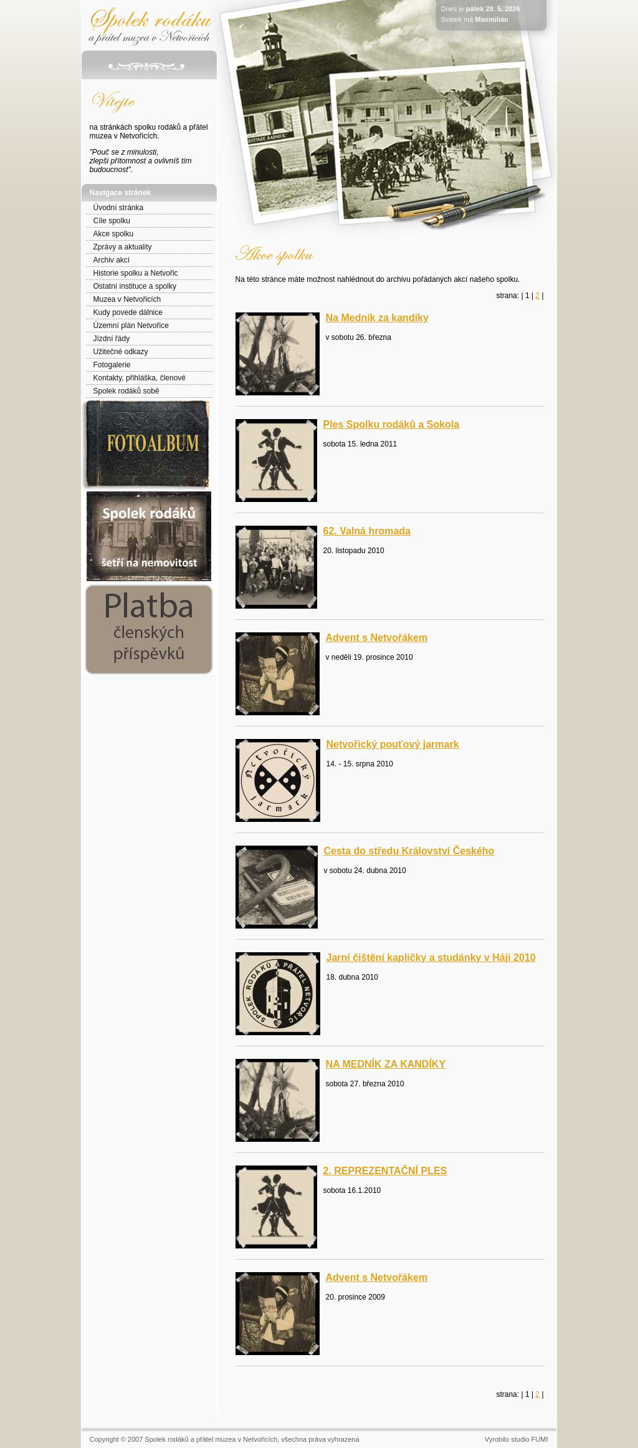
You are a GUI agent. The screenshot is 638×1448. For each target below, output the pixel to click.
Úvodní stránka (118, 207)
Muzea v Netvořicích (127, 299)
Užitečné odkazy (120, 351)
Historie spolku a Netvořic (135, 273)
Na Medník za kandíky (377, 317)
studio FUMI (529, 1439)
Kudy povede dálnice (128, 312)
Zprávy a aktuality (122, 247)
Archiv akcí (111, 260)
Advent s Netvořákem (377, 637)
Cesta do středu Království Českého (409, 851)
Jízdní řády (111, 338)
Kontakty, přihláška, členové (139, 378)
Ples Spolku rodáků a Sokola (391, 424)
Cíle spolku (111, 220)
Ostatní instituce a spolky (134, 286)
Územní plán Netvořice (131, 325)
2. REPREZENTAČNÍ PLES (385, 1171)
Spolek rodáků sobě (126, 391)
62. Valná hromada (367, 531)
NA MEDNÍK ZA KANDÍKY (386, 1064)
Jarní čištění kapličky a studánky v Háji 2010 (431, 957)
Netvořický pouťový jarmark (392, 744)
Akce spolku (113, 233)
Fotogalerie (112, 364)
